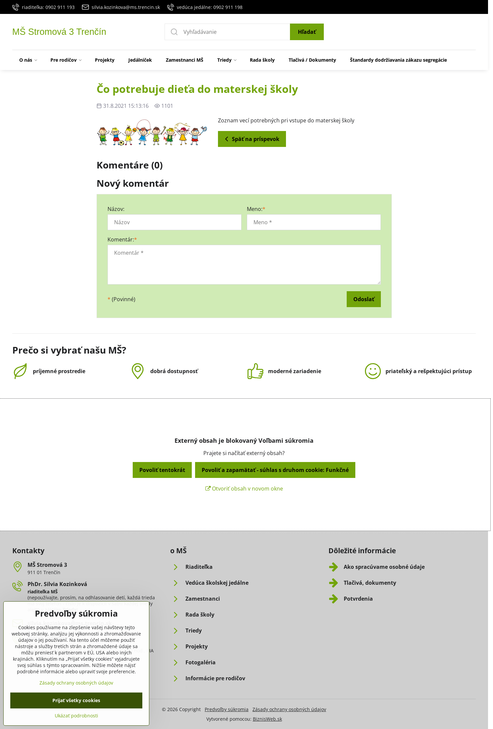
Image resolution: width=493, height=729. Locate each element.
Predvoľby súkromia (226, 709)
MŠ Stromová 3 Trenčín (59, 32)
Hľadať (307, 31)
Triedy (69, 609)
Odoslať (363, 299)
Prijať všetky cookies (76, 718)
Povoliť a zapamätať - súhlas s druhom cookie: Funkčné (275, 470)
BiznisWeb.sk (267, 719)
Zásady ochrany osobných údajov (289, 709)
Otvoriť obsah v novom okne (244, 488)
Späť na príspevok (251, 139)
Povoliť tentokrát (162, 470)
